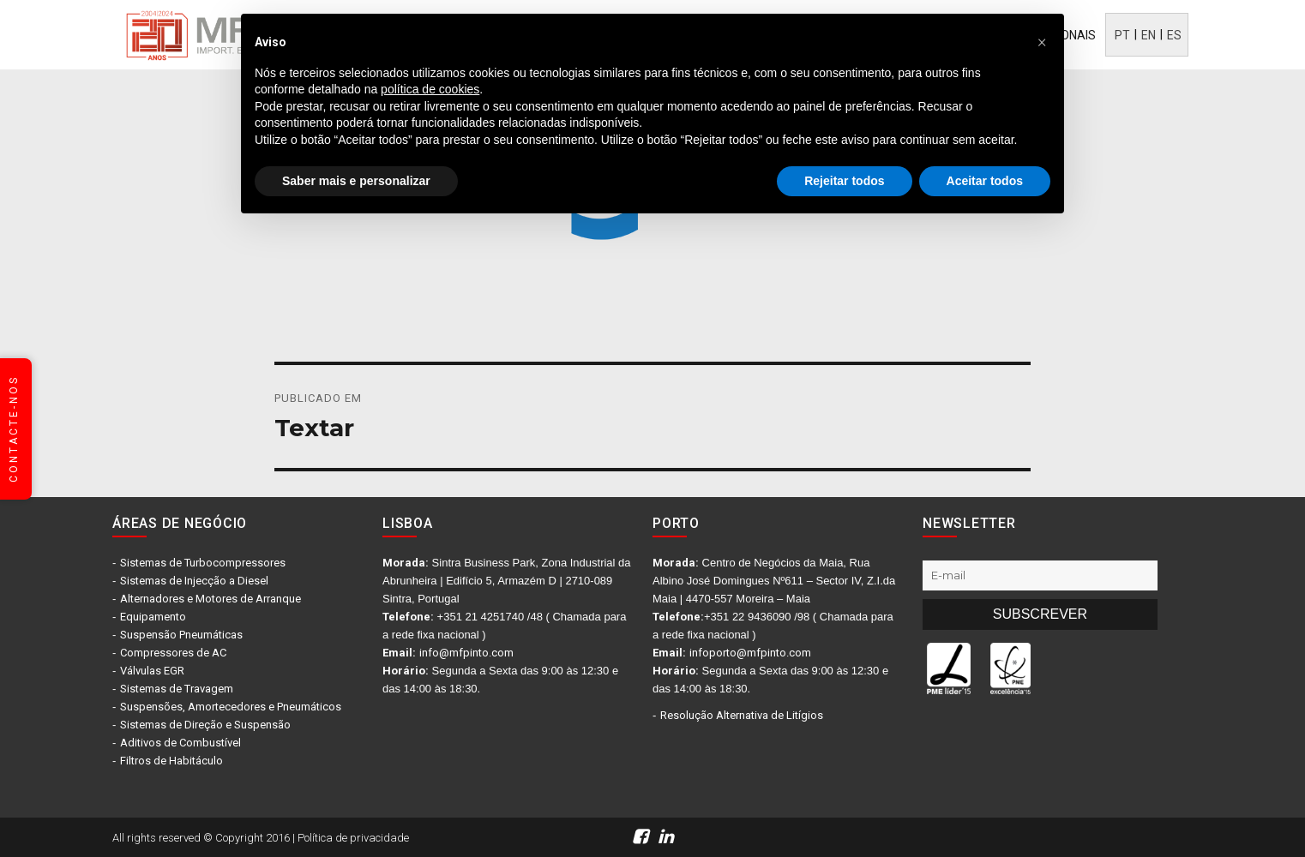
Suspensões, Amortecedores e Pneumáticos (230, 706)
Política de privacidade (353, 837)
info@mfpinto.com (466, 652)
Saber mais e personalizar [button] (356, 181)
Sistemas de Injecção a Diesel (194, 580)
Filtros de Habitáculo (171, 760)
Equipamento (153, 616)
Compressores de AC (173, 652)
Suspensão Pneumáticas (181, 634)
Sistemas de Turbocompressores (203, 562)
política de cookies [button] (430, 89)
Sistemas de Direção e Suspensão (205, 724)
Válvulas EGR (152, 670)
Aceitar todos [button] (985, 181)
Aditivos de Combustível (180, 742)
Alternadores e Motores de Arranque (210, 598)
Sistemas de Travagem (176, 688)
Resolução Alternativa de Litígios (741, 715)
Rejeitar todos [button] (844, 181)
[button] (1041, 41)
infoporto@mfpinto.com (750, 652)
